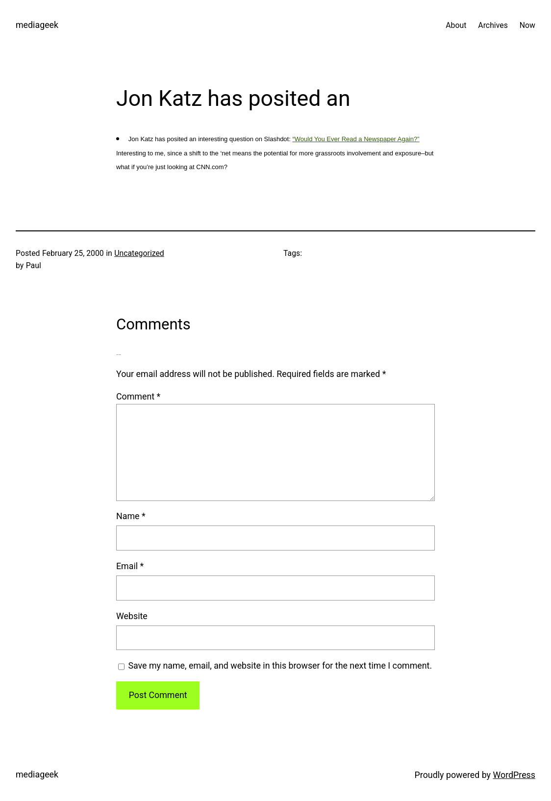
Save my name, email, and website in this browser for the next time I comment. (280, 665)
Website (132, 616)
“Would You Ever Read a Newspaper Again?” (355, 139)
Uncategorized (139, 253)
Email (130, 566)
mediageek (37, 25)
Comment (138, 396)
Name (131, 516)
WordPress (514, 775)
